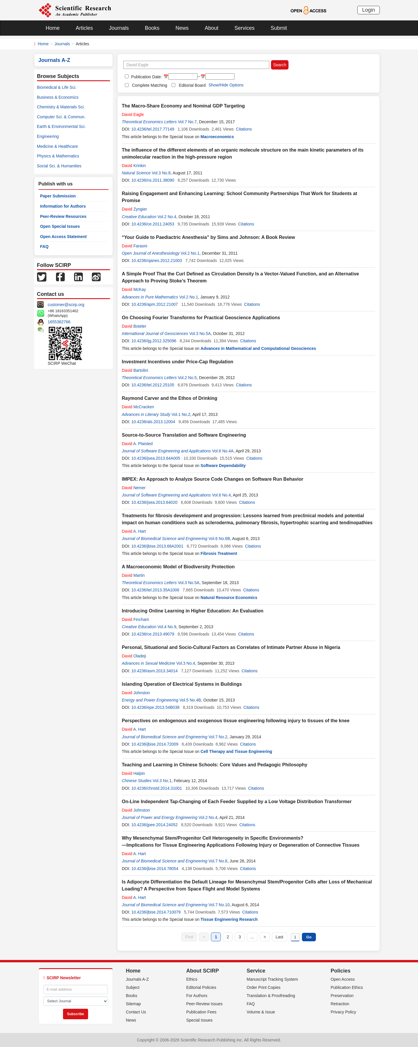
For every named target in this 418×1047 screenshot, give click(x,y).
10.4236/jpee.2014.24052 (154, 824)
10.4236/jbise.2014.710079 (156, 912)
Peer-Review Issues (204, 1003)
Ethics (191, 979)
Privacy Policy (343, 1012)
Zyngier (134, 209)
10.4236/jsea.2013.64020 (154, 502)
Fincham (135, 619)
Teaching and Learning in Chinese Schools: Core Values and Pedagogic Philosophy (214, 764)
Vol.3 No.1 (162, 780)
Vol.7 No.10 (219, 904)
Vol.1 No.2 (181, 414)
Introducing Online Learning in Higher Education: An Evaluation (193, 610)
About (211, 28)
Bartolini (135, 370)
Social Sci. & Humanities (59, 166)
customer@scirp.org (66, 304)
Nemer (134, 487)
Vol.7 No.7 (187, 121)
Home (53, 28)
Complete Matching (149, 85)
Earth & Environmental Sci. (61, 126)
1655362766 (59, 322)
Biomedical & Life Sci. (56, 87)
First (189, 937)
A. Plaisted (137, 443)
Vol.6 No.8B (219, 538)
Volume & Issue (261, 1012)
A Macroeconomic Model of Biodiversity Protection (178, 566)
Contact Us (136, 1012)
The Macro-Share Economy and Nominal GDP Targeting (183, 105)
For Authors (196, 995)
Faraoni (134, 246)
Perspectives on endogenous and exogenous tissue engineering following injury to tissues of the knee (236, 720)
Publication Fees (201, 1012)
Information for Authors (63, 206)
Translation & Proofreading (271, 995)
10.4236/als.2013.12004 (153, 421)
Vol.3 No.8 (161, 173)
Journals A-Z (137, 979)
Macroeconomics (217, 136)
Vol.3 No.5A (200, 333)
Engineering (48, 136)
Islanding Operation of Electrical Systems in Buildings (182, 684)
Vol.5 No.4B (190, 700)
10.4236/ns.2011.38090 (152, 180)
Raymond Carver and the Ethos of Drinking (169, 398)
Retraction (340, 1003)
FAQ (44, 246)
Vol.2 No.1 (190, 253)
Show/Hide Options (226, 85)
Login (368, 10)
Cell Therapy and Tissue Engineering (236, 751)
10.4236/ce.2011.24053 (152, 224)
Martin (133, 575)
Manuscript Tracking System (272, 979)
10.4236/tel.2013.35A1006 (155, 590)
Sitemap (133, 1003)
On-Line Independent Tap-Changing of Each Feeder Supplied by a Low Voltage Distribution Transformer (237, 801)
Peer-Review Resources (63, 216)
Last (279, 937)
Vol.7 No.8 (218, 861)
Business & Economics (57, 97)
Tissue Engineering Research (229, 919)
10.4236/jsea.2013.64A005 (155, 458)
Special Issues (199, 1020)
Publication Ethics (347, 987)
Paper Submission (58, 196)
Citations (244, 129)
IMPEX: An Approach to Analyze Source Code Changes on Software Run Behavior (212, 479)
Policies (341, 971)
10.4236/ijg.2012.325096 (153, 340)
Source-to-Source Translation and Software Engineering (184, 435)
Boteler (134, 326)
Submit (279, 28)
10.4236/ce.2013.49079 (152, 634)
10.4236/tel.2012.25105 (152, 385)
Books (152, 28)
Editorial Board (192, 85)
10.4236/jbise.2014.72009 (154, 744)
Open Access (343, 979)
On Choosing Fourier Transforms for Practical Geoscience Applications (201, 317)
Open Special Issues (60, 226)
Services (245, 28)
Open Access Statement (63, 236)
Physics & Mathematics (58, 156)
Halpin (133, 773)
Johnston (136, 692)
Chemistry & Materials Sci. (61, 107)
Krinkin (134, 165)
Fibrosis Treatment (219, 553)
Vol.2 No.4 (167, 216)
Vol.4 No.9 (167, 626)
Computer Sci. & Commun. (61, 116)
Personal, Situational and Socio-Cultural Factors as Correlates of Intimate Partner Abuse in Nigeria (231, 647)
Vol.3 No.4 (185, 663)
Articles (84, 28)
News (182, 28)
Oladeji (134, 656)
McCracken (138, 406)
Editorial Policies (201, 987)
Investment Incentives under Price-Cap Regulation (177, 361)
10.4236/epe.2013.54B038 (155, 707)
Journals (119, 28)
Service (256, 971)
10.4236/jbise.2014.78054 (154, 868)
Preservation (342, 995)
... (252, 937)
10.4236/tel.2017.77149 (152, 129)
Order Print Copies (264, 987)
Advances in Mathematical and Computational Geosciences (258, 348)
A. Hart (134, 531)
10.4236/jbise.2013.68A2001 (157, 546)
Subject (133, 987)
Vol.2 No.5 (187, 377)
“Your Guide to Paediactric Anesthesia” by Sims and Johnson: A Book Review (208, 237)
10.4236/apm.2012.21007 (154, 304)
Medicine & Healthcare (57, 146)
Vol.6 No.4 (221, 495)
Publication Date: (146, 76)
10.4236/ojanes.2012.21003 (156, 260)
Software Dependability (223, 465)
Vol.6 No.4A (223, 451)
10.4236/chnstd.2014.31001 (156, 788)
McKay (134, 289)
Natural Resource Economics (229, 597)
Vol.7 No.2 (218, 737)
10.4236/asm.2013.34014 (154, 671)
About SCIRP (202, 971)
